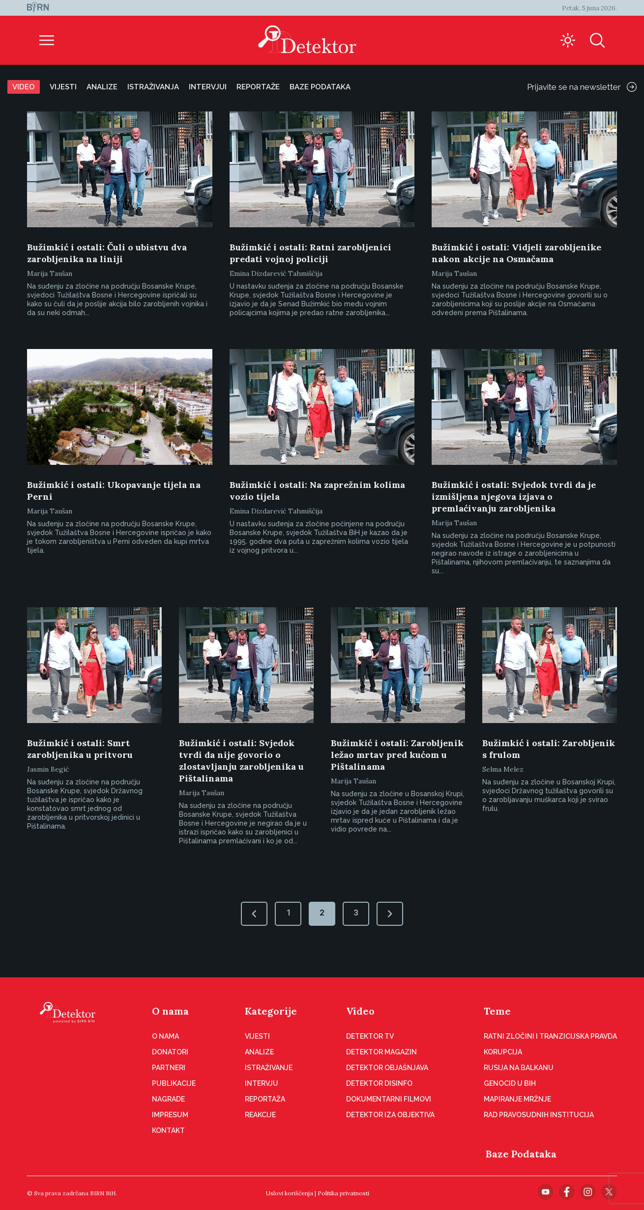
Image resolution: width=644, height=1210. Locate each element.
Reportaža (265, 1099)
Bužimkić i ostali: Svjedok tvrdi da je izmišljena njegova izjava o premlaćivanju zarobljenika (514, 496)
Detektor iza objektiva (390, 1115)
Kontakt (168, 1130)
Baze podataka (320, 86)
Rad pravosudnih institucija (539, 1115)
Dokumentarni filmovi (388, 1099)
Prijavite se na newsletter (582, 87)
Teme (497, 1011)
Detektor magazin (381, 1052)
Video (23, 86)
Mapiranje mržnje (517, 1099)
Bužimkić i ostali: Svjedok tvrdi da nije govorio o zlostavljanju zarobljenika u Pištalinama (241, 760)
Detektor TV (370, 1036)
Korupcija (503, 1052)
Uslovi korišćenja (289, 1193)
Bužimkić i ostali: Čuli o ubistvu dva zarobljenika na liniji (107, 253)
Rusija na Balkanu (519, 1068)
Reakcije (260, 1115)
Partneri (168, 1068)
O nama (170, 1011)
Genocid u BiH (510, 1083)
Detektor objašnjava (387, 1068)
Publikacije (174, 1083)
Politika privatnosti (343, 1193)
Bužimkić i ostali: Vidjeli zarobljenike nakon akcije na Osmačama (516, 253)
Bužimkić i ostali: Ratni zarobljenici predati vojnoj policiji (310, 253)
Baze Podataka (521, 1154)
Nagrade (168, 1099)
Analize (102, 86)
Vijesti (63, 86)
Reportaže (258, 86)
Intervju (261, 1083)
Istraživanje (269, 1068)
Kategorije (271, 1011)
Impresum (170, 1115)
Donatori (170, 1052)
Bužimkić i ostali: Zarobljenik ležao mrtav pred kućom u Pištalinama (397, 754)
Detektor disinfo (379, 1083)
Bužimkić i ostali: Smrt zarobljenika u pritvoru (80, 748)
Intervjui (208, 86)
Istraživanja (153, 86)
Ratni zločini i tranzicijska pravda (550, 1036)
